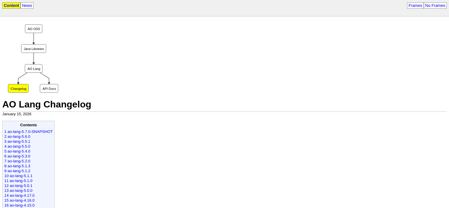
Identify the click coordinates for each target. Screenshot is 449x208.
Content (11, 5)
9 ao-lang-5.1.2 (17, 171)
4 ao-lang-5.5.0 (17, 146)
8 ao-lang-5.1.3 (17, 166)
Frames (415, 5)
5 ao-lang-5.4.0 (17, 151)
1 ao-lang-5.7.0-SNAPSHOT (28, 131)
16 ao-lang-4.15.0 (19, 205)
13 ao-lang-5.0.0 (18, 190)
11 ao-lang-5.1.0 (18, 181)
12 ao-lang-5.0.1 (18, 185)
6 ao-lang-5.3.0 (17, 156)
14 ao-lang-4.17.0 (19, 195)
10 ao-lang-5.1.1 (18, 176)
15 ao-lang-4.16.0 (19, 200)
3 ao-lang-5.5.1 (17, 141)
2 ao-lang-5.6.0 (17, 136)
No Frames (435, 5)
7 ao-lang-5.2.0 (17, 161)
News (27, 5)
